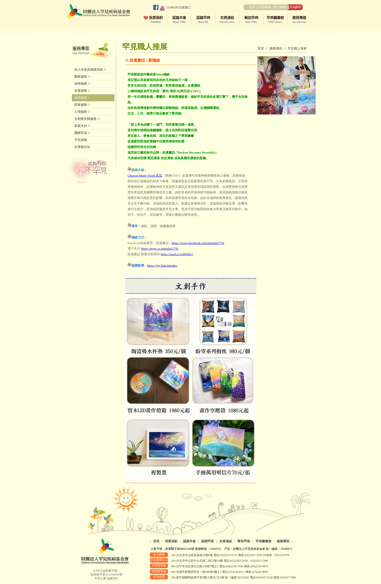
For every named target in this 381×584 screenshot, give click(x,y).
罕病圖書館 (263, 541)
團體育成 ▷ (82, 133)
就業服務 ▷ (82, 97)
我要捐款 (171, 541)
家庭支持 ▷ (82, 126)
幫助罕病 (243, 541)
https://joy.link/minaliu (162, 265)
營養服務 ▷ (82, 105)
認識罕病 (207, 541)
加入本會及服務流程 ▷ (90, 69)
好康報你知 (82, 147)
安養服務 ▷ (82, 90)
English (296, 7)
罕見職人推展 (297, 48)
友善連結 (225, 541)
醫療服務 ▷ (82, 76)
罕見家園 (264, 7)
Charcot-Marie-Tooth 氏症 (145, 175)
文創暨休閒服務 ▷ (87, 119)
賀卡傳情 (279, 7)
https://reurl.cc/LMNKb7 (177, 254)
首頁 (252, 7)
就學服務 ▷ (82, 83)
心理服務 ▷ (82, 112)
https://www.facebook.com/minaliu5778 (198, 243)
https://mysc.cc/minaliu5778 (160, 248)
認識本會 (189, 541)
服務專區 (276, 48)
